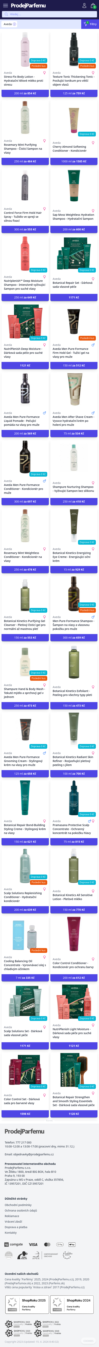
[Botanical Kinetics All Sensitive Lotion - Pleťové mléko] (74, 865)
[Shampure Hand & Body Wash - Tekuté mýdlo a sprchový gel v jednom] (25, 661)
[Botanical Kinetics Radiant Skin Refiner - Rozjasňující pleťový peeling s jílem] (74, 729)
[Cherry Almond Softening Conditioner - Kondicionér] (74, 117)
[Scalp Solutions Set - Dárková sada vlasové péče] (25, 1001)
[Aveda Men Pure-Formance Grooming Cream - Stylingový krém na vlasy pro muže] (25, 729)
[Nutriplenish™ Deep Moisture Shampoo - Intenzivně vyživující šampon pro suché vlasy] (25, 253)
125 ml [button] (74, 93)
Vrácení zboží (13, 1221)
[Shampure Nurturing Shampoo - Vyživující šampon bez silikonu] (74, 457)
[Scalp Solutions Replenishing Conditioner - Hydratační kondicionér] (25, 865)
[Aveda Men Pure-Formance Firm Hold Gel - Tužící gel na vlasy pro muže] (74, 321)
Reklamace (12, 1216)
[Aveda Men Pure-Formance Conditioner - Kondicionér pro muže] (25, 457)
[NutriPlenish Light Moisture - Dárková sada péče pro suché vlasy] (74, 1001)
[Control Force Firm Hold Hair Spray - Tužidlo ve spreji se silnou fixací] (25, 185)
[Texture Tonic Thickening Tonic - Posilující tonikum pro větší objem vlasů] (74, 49)
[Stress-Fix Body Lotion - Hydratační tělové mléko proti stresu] (25, 49)
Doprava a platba (16, 1227)
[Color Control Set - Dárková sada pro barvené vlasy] (25, 1070)
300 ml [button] (25, 229)
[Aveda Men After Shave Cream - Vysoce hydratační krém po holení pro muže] (74, 389)
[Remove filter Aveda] (14, 24)
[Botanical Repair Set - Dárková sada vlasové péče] (74, 253)
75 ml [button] (74, 433)
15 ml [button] (74, 569)
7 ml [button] (25, 978)
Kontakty (11, 1232)
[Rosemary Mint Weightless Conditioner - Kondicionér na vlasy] (25, 525)
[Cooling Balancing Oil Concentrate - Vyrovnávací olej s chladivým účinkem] (25, 933)
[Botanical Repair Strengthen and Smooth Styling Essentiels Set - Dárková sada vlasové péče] (74, 1070)
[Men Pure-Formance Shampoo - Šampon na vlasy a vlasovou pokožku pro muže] (74, 593)
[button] (74, 297)
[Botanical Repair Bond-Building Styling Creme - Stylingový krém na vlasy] (25, 797)
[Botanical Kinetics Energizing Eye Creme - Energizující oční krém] (74, 525)
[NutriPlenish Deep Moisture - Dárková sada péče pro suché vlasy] (25, 321)
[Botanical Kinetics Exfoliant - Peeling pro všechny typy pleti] (74, 661)
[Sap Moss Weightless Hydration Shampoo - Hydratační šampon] (74, 185)
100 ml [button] (74, 773)
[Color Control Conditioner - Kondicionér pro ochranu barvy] (74, 933)
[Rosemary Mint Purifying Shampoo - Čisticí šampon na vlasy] (25, 117)
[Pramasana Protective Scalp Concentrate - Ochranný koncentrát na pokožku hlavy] (74, 797)
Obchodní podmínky (18, 1205)
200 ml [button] (25, 93)
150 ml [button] (74, 365)
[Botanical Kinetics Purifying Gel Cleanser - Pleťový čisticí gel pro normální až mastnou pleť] (25, 593)
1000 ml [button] (73, 161)
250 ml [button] (25, 161)
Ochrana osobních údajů (21, 1210)
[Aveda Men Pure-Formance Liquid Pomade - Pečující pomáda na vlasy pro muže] (25, 389)
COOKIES (88, 1341)
